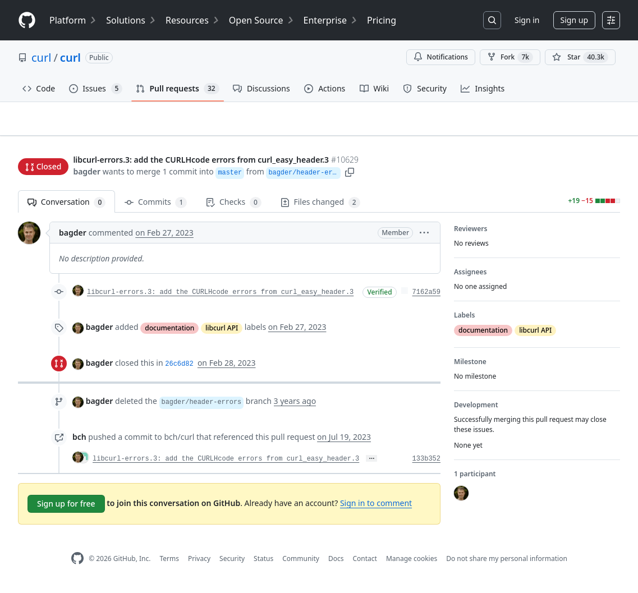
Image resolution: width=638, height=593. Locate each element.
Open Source (262, 20)
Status (263, 563)
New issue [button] (585, 137)
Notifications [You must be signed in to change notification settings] (441, 57)
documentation (169, 332)
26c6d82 (179, 369)
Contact (364, 563)
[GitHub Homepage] (77, 564)
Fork (510, 57)
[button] (359, 172)
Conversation (66, 207)
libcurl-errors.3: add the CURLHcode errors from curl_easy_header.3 (220, 297)
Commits (156, 207)
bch (79, 441)
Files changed (320, 207)
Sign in (527, 20)
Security (232, 563)
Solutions (131, 20)
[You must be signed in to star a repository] (580, 57)
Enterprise (331, 20)
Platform (73, 20)
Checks (233, 207)
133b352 (426, 464)
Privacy (199, 563)
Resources (193, 20)
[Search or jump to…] (492, 20)
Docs (336, 563)
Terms (169, 563)
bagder (86, 172)
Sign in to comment (376, 508)
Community (300, 563)
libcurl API (221, 332)
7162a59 (426, 297)
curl (41, 57)
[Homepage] (27, 20)
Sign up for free (66, 508)
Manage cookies (411, 563)
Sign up (574, 20)
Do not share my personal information (506, 563)
